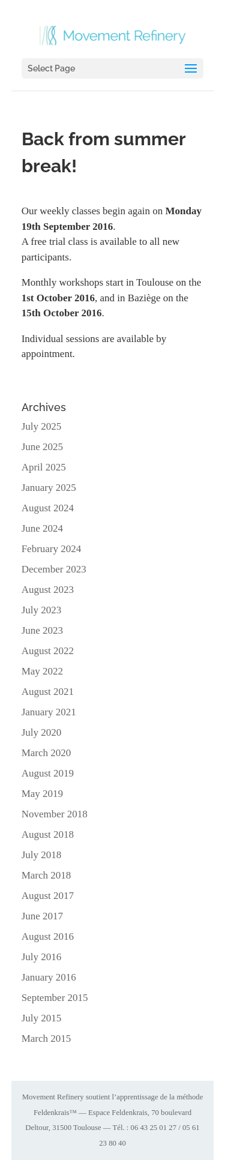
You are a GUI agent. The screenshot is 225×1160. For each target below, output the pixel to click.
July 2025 (42, 426)
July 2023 (42, 610)
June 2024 (42, 528)
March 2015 (46, 1038)
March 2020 (46, 753)
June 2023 (42, 630)
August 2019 (48, 773)
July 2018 (42, 855)
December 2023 (54, 569)
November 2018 (55, 814)
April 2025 (44, 467)
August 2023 (48, 589)
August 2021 (48, 691)
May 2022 (42, 671)
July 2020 (42, 732)
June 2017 (42, 916)
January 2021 (49, 712)
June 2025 (42, 446)
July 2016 (42, 957)
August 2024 (48, 508)
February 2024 (52, 548)
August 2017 (48, 895)
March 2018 (46, 875)
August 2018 (48, 834)
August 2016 (48, 936)
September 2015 (55, 997)
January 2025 (49, 487)
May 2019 (42, 793)
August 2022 (48, 651)
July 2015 (42, 1018)
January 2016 (49, 977)
